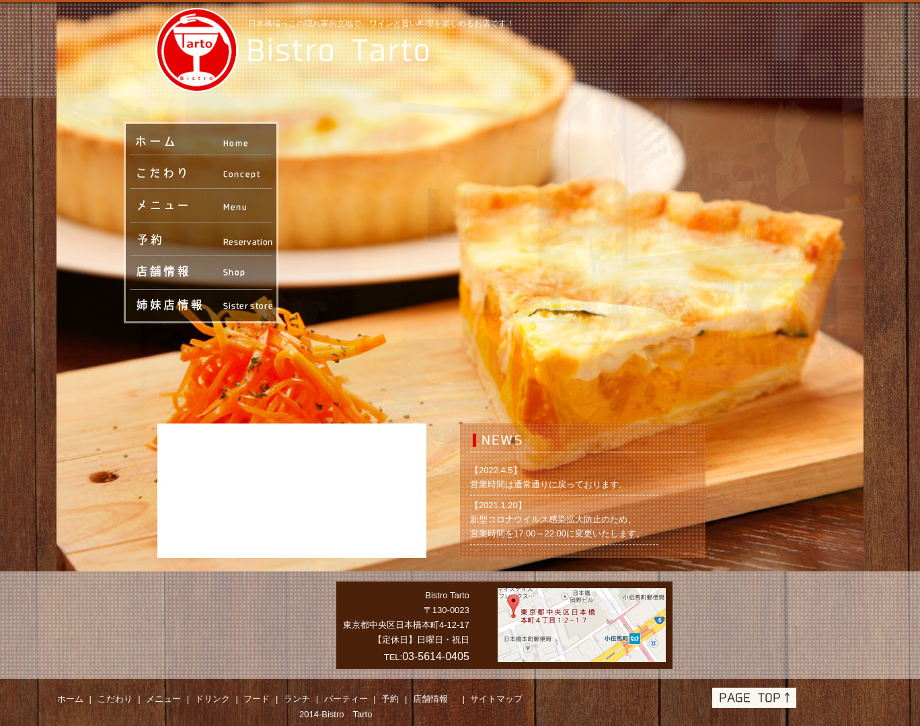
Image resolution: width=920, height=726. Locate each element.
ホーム (70, 699)
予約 (390, 699)
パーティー (346, 699)
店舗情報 (435, 699)
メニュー (163, 699)
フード (256, 699)
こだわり (115, 699)
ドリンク (212, 699)
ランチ (297, 699)
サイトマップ (496, 699)
